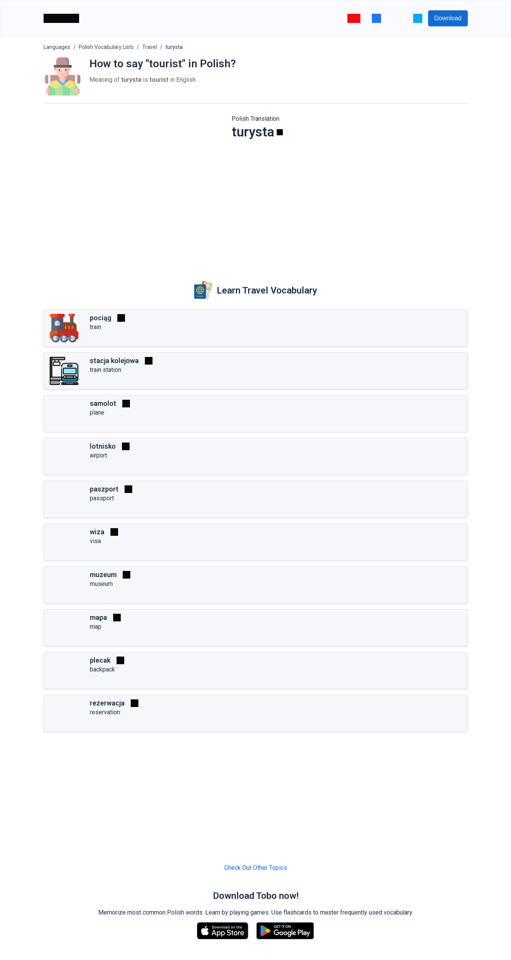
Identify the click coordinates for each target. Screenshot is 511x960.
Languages (57, 47)
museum (101, 583)
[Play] (279, 132)
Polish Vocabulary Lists (106, 47)
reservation (105, 712)
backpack (102, 669)
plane (97, 412)
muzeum (103, 575)
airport (98, 455)
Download (447, 18)
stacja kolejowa (114, 361)
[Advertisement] (255, 204)
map (95, 626)
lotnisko (103, 446)
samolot (103, 403)
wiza (97, 532)
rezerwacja (107, 703)
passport (102, 498)
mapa (98, 617)
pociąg (100, 318)
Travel (149, 47)
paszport (104, 489)
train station (105, 369)
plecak (100, 660)
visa (95, 541)
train (95, 327)
